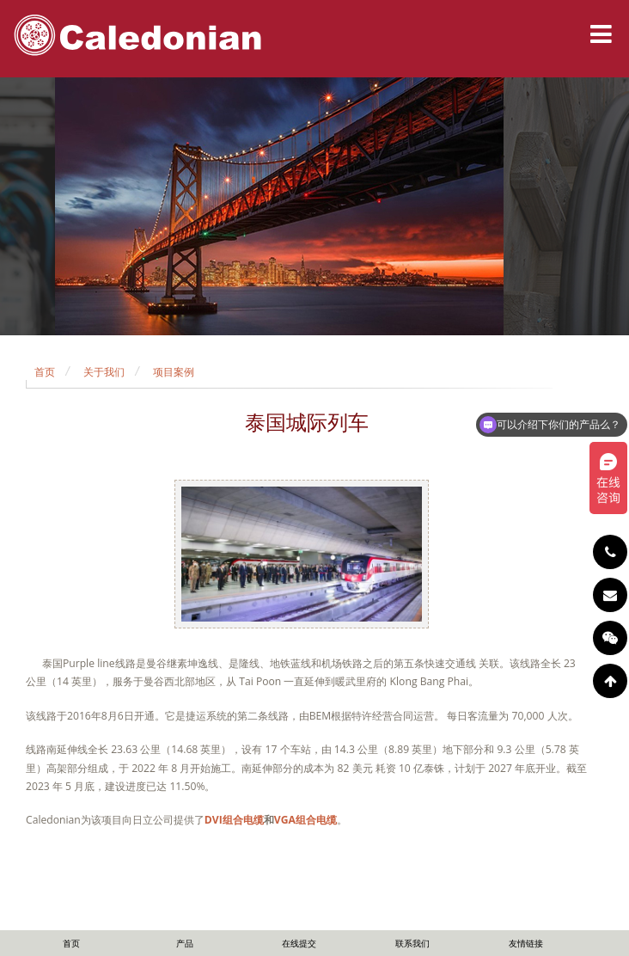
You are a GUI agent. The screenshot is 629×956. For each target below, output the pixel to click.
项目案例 (173, 372)
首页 (44, 372)
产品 (184, 943)
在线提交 (299, 943)
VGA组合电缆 (305, 819)
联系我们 (412, 943)
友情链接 (526, 943)
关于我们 (104, 372)
